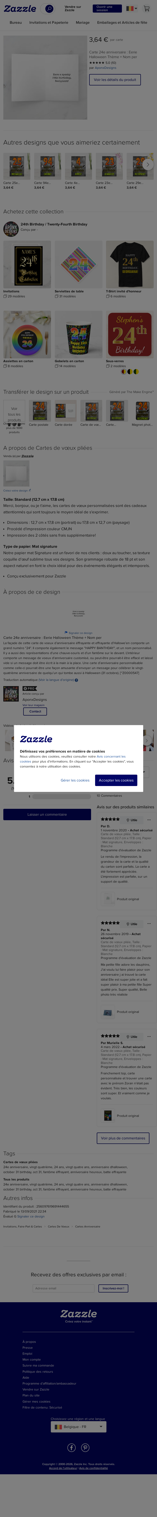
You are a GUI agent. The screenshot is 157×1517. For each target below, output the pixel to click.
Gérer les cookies (75, 780)
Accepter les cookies (116, 780)
